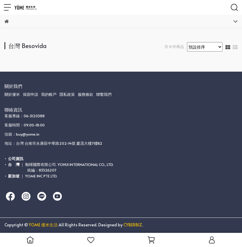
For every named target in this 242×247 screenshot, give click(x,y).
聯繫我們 (104, 94)
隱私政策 (67, 94)
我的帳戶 (49, 94)
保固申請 (30, 94)
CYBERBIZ (132, 225)
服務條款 (85, 94)
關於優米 (12, 94)
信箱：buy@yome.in (21, 134)
